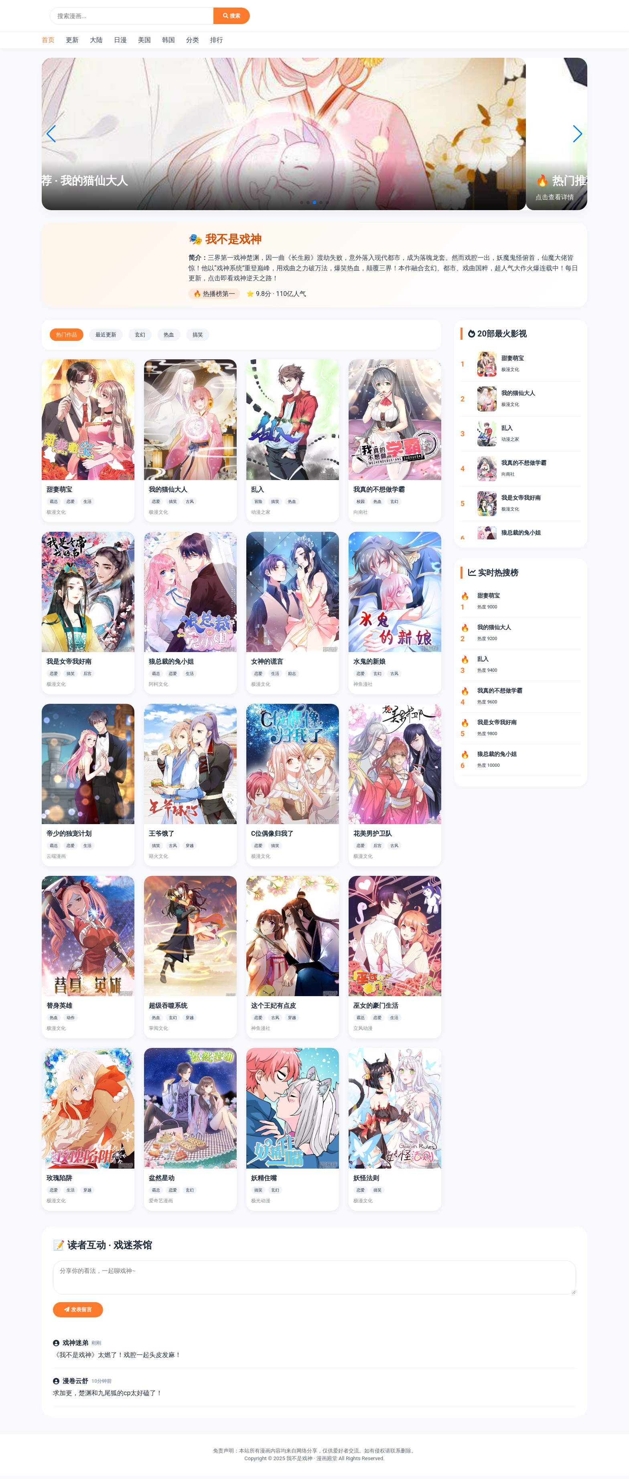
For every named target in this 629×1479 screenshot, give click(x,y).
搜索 (231, 16)
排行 (216, 40)
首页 (48, 40)
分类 (192, 40)
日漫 (120, 40)
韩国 (168, 40)
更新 (72, 40)
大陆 (96, 40)
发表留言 (78, 1313)
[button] (301, 202)
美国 (144, 40)
